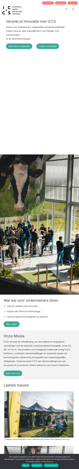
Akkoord (26, 465)
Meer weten (11, 324)
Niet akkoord (36, 465)
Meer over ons (13, 373)
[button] (66, 9)
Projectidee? (48, 3)
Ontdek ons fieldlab (47, 46)
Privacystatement (47, 462)
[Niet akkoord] (76, 461)
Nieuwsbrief (60, 3)
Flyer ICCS (73, 3)
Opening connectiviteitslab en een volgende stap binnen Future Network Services (37, 439)
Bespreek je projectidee (19, 46)
